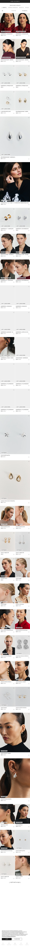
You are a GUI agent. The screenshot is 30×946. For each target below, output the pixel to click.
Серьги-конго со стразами (6, 656)
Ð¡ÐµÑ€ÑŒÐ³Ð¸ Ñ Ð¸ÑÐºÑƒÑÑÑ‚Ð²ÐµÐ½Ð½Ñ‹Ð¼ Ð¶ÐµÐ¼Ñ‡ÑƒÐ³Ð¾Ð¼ (15, 202)
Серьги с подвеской (5, 552)
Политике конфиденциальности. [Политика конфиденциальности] (9, 936)
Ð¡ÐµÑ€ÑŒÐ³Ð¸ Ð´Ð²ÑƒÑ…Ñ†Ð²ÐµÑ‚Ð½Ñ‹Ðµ (9, 358)
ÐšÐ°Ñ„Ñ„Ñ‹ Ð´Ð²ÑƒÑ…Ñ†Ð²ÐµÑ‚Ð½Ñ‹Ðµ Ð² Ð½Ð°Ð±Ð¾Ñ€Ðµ (11, 254)
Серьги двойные (19, 825)
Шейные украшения (13, 7)
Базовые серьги (4, 578)
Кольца (27, 7)
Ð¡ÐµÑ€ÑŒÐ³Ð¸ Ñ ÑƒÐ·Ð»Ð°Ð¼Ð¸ (7, 280)
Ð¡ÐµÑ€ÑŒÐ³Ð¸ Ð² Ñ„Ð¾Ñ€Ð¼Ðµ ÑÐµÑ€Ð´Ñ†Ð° (10, 409)
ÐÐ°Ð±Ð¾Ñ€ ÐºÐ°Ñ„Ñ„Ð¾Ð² (6, 111)
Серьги (4, 7)
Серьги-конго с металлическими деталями (9, 630)
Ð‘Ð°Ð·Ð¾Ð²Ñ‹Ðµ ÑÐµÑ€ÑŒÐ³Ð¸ (22, 358)
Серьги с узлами (19, 876)
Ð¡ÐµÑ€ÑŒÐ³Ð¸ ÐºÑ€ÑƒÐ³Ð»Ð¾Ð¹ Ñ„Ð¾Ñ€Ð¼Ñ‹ (9, 85)
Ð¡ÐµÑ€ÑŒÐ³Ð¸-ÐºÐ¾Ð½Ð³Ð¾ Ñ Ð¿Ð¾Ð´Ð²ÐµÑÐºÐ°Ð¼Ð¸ (11, 34)
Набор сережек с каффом (21, 681)
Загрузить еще (15, 882)
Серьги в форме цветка (5, 455)
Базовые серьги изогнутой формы (8, 501)
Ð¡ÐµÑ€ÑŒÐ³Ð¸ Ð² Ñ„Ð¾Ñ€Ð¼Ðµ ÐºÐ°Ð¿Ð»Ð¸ (9, 383)
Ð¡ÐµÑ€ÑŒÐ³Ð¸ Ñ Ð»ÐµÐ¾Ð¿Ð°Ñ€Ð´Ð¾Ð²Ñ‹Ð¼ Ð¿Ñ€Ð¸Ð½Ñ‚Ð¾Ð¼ (13, 228)
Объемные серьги (4, 825)
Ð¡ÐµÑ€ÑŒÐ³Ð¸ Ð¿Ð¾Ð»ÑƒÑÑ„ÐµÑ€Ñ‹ (8, 332)
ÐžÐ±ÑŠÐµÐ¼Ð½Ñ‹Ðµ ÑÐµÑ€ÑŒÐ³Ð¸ (8, 157)
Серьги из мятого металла (6, 681)
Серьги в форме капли (5, 526)
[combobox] (25, 10)
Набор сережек (4, 707)
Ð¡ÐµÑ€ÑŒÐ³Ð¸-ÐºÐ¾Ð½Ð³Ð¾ (6, 306)
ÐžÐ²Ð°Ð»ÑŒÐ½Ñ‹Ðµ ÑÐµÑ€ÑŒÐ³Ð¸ (8, 60)
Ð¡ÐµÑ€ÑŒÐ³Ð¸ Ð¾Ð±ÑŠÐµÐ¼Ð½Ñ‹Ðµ (23, 228)
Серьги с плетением (20, 604)
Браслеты (21, 7)
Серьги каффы (18, 578)
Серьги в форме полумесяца (21, 630)
